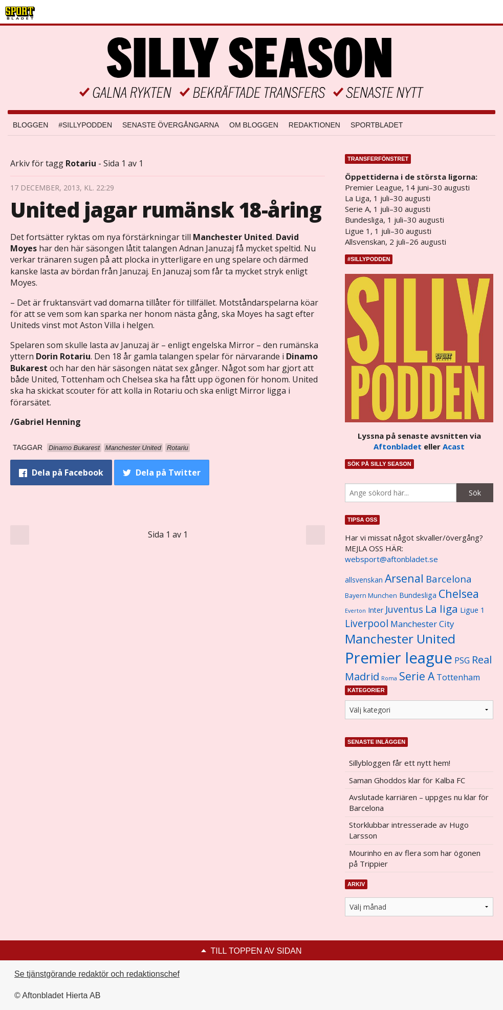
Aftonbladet (398, 446)
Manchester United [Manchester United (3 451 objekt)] (400, 638)
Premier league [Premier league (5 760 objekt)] (398, 658)
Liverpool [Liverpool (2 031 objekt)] (366, 623)
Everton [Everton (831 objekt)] (355, 610)
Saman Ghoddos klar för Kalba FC (407, 780)
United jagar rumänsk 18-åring (165, 210)
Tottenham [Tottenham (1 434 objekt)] (458, 677)
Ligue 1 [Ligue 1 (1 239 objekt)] (472, 610)
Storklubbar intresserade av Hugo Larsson (409, 830)
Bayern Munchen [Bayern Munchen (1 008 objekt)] (371, 595)
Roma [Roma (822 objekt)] (389, 678)
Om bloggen (253, 125)
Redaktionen (314, 125)
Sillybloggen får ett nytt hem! (399, 763)
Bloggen (30, 125)
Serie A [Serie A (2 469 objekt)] (416, 676)
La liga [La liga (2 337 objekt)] (441, 608)
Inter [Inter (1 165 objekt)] (375, 610)
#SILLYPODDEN (85, 125)
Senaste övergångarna (170, 125)
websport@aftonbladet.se (391, 559)
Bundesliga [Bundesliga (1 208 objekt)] (417, 595)
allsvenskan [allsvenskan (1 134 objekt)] (364, 580)
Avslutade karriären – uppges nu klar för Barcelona (419, 802)
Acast (454, 446)
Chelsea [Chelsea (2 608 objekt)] (459, 593)
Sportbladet (377, 125)
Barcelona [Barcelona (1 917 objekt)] (449, 578)
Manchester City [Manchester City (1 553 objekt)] (422, 624)
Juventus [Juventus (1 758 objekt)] (404, 609)
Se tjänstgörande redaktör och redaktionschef (97, 974)
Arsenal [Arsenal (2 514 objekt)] (404, 578)
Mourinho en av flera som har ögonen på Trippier (414, 858)
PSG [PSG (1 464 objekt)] (462, 660)
